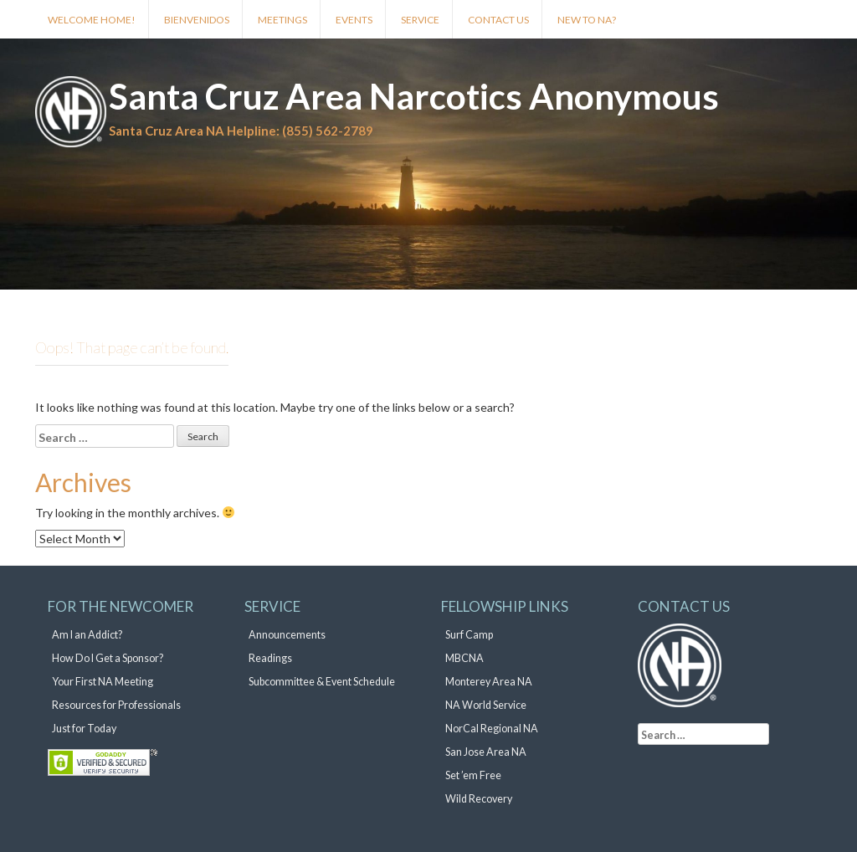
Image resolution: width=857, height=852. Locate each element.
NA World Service (485, 705)
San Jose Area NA (485, 752)
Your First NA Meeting (102, 681)
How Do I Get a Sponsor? (107, 658)
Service (420, 19)
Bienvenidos (196, 19)
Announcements (287, 635)
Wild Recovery (478, 799)
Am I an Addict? (87, 635)
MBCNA (464, 658)
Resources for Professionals (116, 705)
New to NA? (586, 19)
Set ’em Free (473, 775)
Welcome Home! (92, 19)
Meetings (282, 19)
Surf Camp (469, 635)
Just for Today (84, 728)
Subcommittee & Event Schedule (322, 681)
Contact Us (498, 19)
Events (354, 19)
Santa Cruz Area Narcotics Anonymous (414, 96)
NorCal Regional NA (491, 728)
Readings (270, 658)
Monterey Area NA (488, 681)
